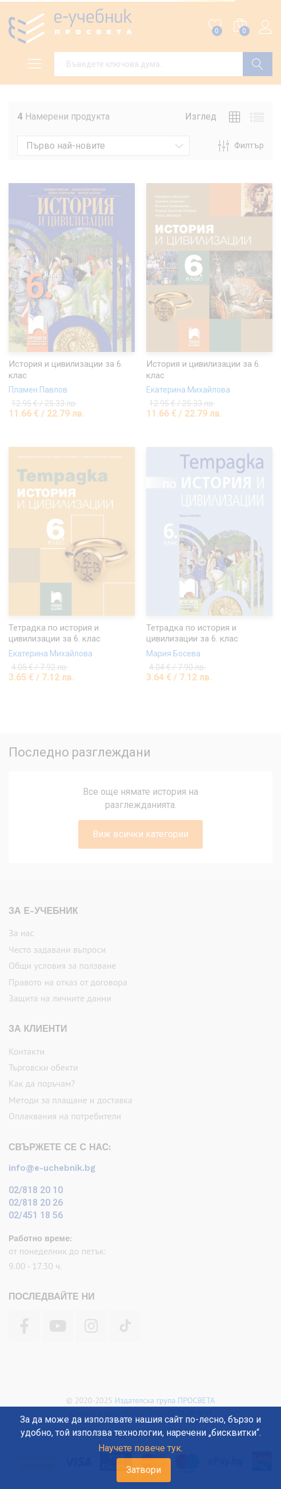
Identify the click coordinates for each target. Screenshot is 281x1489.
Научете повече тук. (140, 1448)
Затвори (143, 1469)
